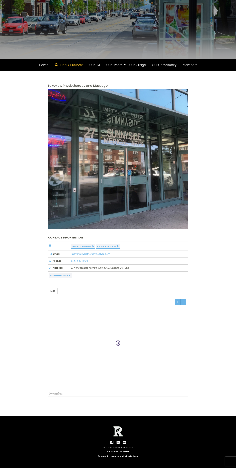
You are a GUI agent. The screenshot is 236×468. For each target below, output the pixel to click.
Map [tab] (52, 290)
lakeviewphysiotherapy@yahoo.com (90, 253)
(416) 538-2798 (79, 260)
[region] (118, 346)
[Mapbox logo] (56, 393)
